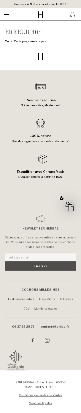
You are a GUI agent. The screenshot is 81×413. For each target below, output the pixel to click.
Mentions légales (45, 313)
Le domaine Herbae (21, 304)
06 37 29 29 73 (23, 331)
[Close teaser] (61, 198)
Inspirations (47, 304)
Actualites (66, 304)
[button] (70, 206)
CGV (27, 313)
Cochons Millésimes (41, 294)
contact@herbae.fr (54, 331)
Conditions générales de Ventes (40, 396)
